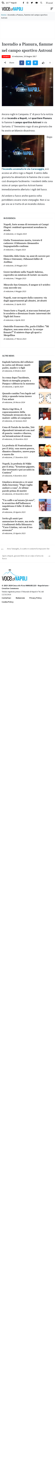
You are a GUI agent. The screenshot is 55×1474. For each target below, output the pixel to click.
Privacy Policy (35, 598)
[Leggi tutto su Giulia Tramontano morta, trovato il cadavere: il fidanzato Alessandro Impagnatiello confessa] (27, 243)
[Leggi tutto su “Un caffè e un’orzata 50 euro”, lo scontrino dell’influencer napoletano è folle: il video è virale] (18, 505)
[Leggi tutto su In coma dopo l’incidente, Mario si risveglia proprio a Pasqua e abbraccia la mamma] (18, 380)
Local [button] (49, 3)
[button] (41, 2)
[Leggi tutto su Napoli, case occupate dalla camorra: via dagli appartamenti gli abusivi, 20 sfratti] (27, 299)
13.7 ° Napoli (9, 2)
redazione (18, 56)
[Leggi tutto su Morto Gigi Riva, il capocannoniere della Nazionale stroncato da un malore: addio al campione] (18, 413)
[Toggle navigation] (52, 9)
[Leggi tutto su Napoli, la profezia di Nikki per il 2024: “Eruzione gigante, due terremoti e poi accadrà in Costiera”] (18, 468)
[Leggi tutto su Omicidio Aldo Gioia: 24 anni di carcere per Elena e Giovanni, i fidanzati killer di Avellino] (27, 259)
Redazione (20, 598)
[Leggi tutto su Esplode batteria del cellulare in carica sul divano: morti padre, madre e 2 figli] (18, 365)
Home (3, 15)
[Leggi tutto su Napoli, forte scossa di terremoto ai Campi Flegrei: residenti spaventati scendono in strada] (27, 227)
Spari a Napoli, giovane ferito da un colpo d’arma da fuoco (22, 557)
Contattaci (6, 598)
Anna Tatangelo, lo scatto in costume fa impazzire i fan (28, 549)
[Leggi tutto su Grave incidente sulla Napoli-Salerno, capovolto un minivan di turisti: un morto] (27, 274)
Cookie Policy (8, 602)
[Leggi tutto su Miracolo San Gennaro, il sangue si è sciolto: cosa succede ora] (27, 286)
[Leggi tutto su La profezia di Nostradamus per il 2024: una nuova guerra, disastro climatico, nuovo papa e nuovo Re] (18, 450)
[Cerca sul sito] (23, 2)
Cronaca (6, 56)
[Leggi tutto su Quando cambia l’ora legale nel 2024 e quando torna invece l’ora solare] (18, 396)
